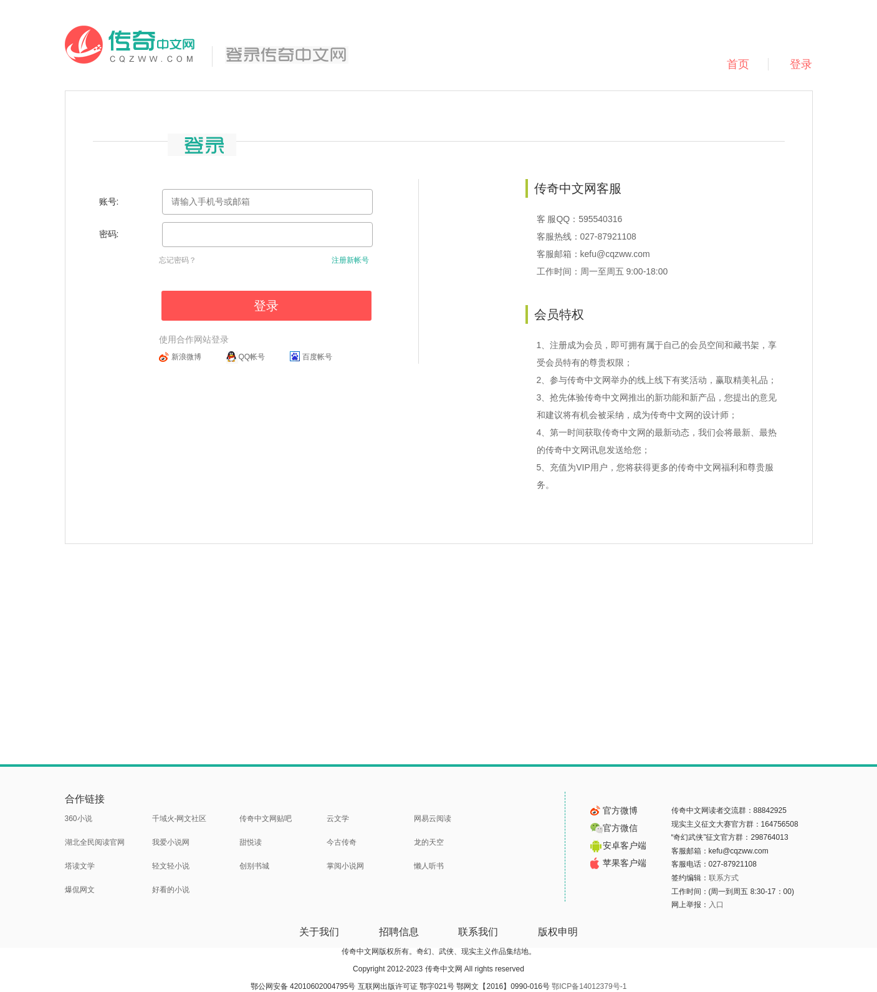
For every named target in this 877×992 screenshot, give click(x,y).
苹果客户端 (618, 863)
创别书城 (254, 866)
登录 (801, 64)
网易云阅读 (432, 818)
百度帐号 (317, 357)
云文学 (338, 818)
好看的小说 (170, 889)
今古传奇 (342, 842)
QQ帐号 (252, 357)
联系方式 (724, 877)
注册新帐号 (350, 260)
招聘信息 (399, 931)
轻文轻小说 (170, 866)
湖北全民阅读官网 (95, 842)
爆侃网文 (80, 889)
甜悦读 (250, 842)
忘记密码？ (177, 260)
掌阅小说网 (345, 866)
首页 (738, 64)
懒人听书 (429, 866)
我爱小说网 (170, 842)
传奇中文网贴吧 (265, 818)
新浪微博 (186, 357)
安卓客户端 (618, 845)
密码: (109, 234)
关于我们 (319, 931)
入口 (716, 904)
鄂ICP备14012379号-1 (589, 986)
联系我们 (478, 931)
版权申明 (558, 931)
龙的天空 (429, 842)
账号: (109, 202)
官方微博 (614, 810)
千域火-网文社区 (179, 818)
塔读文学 (80, 866)
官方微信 (614, 828)
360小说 (78, 818)
